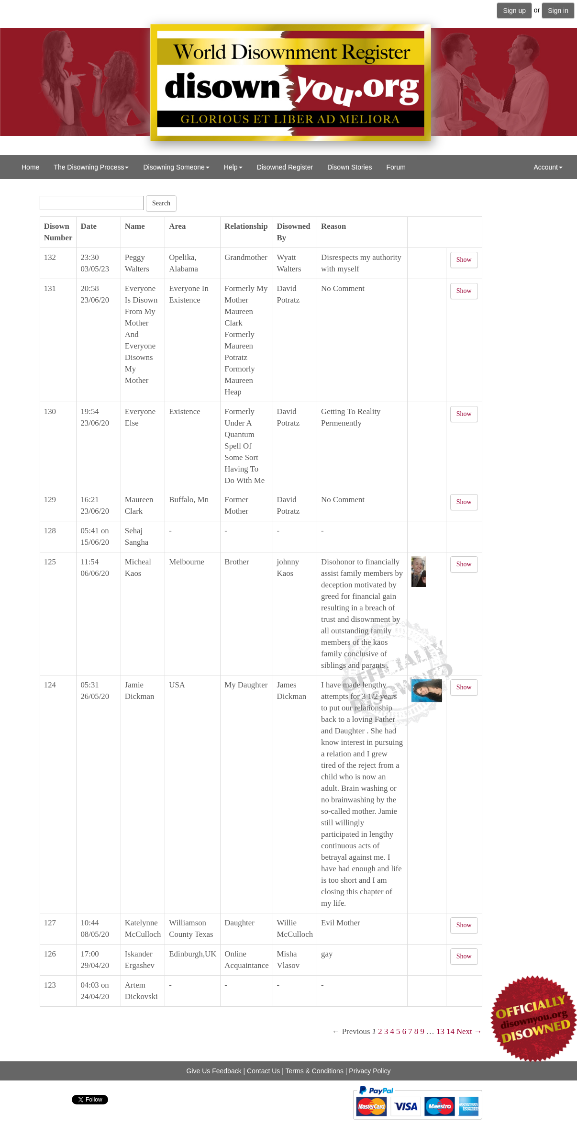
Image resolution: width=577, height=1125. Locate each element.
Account (548, 167)
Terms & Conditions (315, 1071)
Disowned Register (285, 167)
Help (233, 167)
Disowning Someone (176, 167)
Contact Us (263, 1071)
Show (464, 259)
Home (30, 167)
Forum (396, 167)
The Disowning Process (91, 167)
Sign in (558, 10)
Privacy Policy (369, 1071)
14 (450, 1031)
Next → (469, 1031)
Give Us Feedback (214, 1071)
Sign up (514, 10)
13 (440, 1031)
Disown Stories (349, 167)
